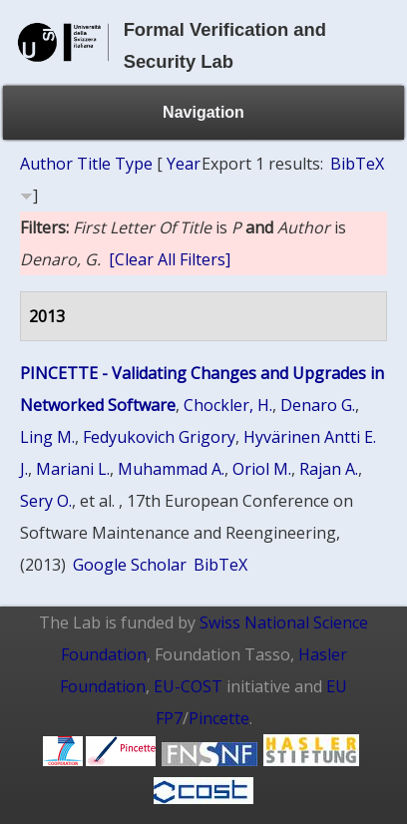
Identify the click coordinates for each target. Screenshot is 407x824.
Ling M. (47, 437)
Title (94, 164)
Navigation (203, 112)
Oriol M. (261, 469)
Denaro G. (317, 405)
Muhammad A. (171, 469)
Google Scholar (130, 565)
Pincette (219, 718)
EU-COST (188, 686)
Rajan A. (328, 469)
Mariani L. (73, 469)
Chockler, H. (228, 405)
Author (46, 164)
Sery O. (46, 501)
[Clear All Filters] (169, 259)
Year (184, 164)
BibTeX (357, 164)
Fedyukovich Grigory (159, 437)
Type (134, 164)
